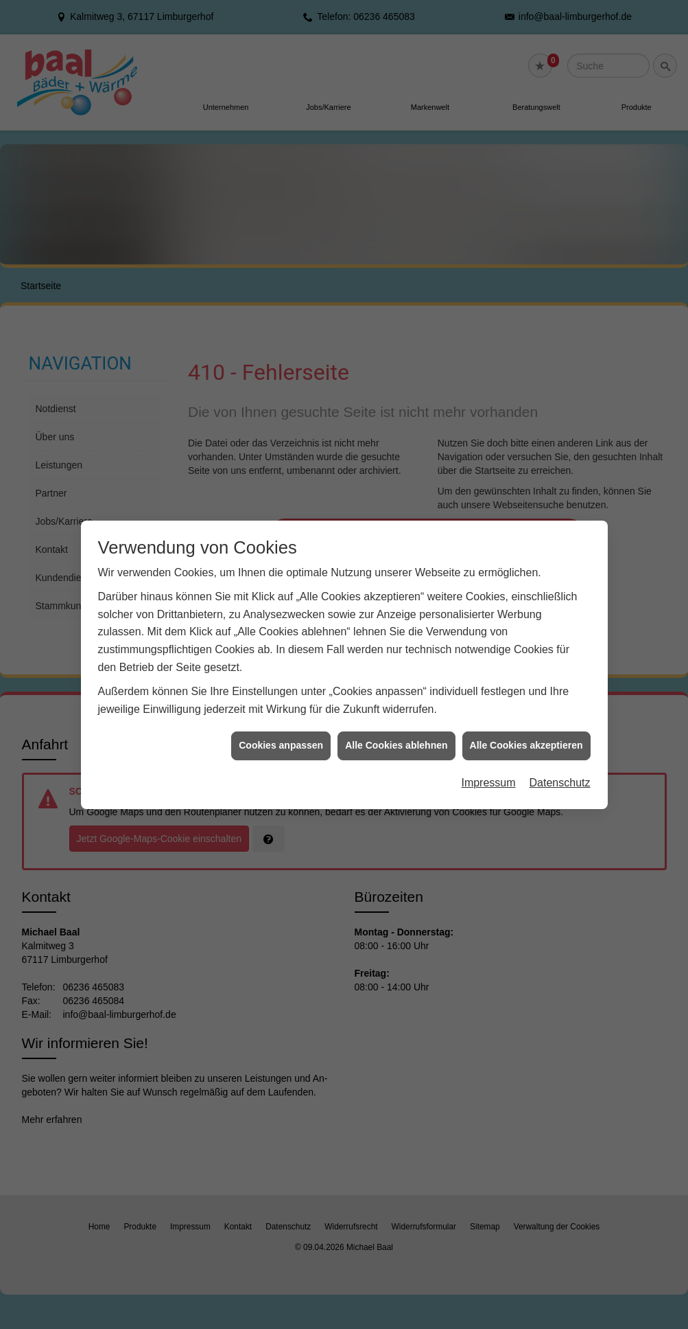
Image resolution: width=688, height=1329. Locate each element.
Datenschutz (560, 741)
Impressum (488, 741)
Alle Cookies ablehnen (396, 704)
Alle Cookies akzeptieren (526, 704)
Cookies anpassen (281, 704)
